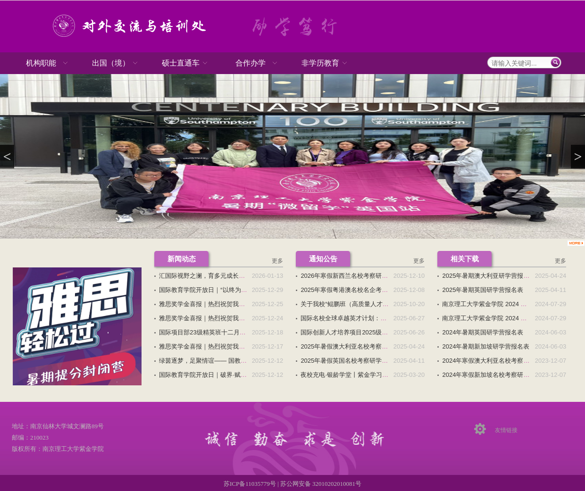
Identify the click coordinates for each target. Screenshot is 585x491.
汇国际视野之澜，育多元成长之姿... (207, 275)
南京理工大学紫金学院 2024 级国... (490, 318)
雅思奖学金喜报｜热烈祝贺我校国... (207, 304)
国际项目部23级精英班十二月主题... (208, 332)
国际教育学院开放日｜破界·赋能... (205, 374)
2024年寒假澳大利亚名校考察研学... (491, 360)
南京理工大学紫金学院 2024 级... (487, 304)
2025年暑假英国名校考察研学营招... (350, 360)
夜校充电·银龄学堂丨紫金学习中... (347, 374)
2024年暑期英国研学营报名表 (482, 332)
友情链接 (506, 430)
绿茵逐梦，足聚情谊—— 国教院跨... (208, 360)
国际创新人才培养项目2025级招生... (350, 332)
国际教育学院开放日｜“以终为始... (205, 289)
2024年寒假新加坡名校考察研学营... (491, 374)
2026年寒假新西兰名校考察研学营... (350, 275)
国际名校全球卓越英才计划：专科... (349, 318)
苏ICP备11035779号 (250, 483)
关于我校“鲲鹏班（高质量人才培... (347, 304)
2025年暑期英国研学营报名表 (482, 289)
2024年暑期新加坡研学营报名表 (485, 346)
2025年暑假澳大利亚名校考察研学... (350, 346)
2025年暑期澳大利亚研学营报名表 (488, 275)
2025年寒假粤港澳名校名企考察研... (350, 289)
